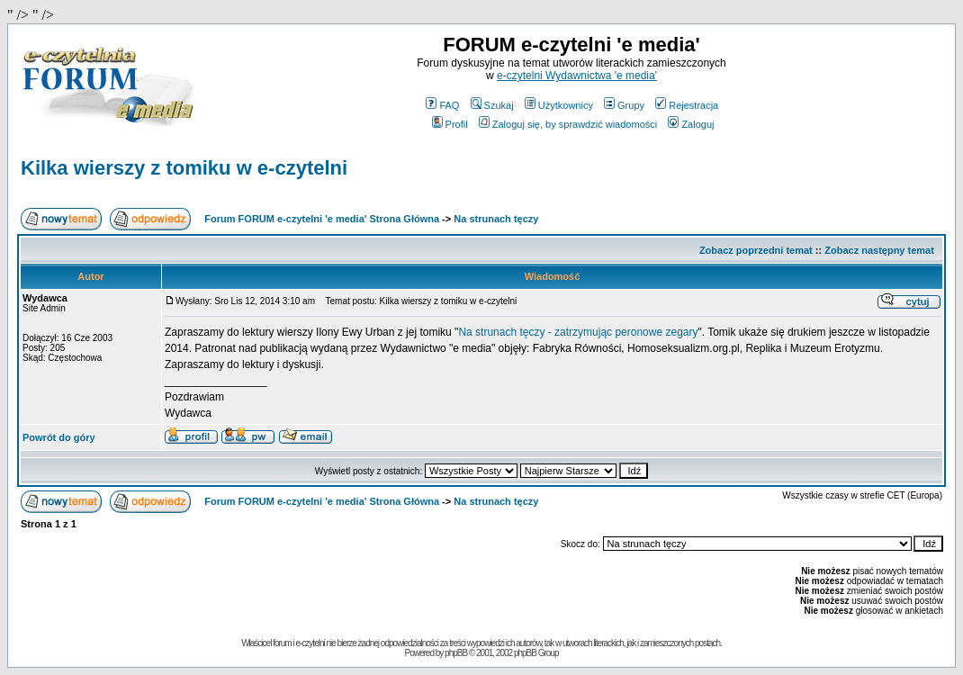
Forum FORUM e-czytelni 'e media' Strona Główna (321, 218)
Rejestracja (686, 105)
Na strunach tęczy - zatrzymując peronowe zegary (578, 332)
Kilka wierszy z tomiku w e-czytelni (184, 168)
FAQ (442, 105)
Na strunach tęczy (496, 218)
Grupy (624, 105)
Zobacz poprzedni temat (756, 250)
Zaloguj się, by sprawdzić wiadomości (568, 124)
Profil (450, 124)
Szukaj (492, 105)
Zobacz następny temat (879, 250)
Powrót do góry (58, 437)
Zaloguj (691, 124)
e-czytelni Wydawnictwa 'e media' (577, 75)
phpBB (456, 653)
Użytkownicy (559, 105)
